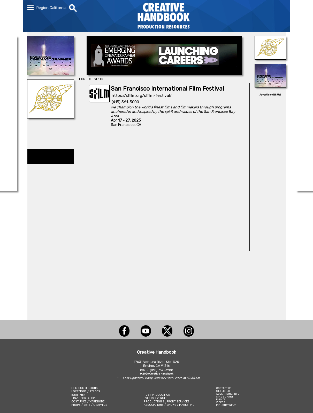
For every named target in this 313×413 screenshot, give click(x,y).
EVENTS (220, 399)
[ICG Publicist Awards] (50, 117)
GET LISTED (223, 391)
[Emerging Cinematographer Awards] (50, 73)
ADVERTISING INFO (227, 393)
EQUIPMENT (79, 394)
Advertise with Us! (270, 94)
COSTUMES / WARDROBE (87, 401)
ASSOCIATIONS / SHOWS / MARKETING (169, 405)
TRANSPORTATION (83, 398)
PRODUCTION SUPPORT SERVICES (166, 401)
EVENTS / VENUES (155, 398)
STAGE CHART (224, 396)
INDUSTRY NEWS (226, 405)
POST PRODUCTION (157, 394)
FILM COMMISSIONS (84, 388)
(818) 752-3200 (161, 370)
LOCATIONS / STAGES (85, 391)
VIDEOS (220, 402)
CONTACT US (223, 388)
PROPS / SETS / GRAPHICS (89, 405)
